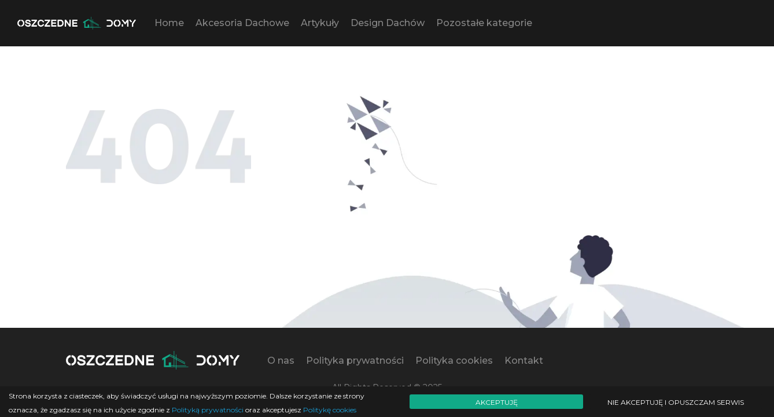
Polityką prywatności (208, 409)
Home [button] (169, 22)
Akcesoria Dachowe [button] (242, 22)
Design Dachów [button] (388, 22)
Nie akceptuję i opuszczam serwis (675, 402)
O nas (280, 360)
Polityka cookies (454, 360)
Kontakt (523, 360)
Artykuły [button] (320, 22)
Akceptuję (497, 402)
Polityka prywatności (355, 360)
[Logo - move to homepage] (76, 23)
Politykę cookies (329, 409)
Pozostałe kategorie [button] (484, 22)
